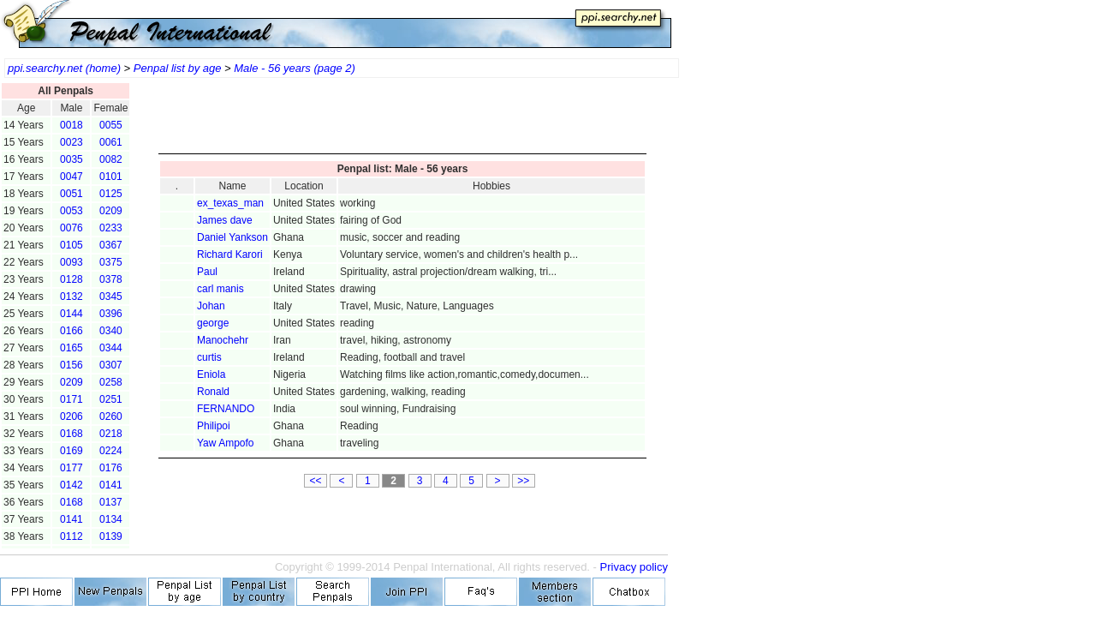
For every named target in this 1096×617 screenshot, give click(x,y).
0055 (110, 125)
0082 (110, 159)
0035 (71, 159)
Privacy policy (634, 566)
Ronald (213, 392)
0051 (71, 194)
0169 (71, 451)
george (213, 323)
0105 (71, 245)
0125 (110, 194)
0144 (71, 314)
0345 (110, 297)
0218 (110, 434)
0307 (110, 365)
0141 (110, 485)
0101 (110, 177)
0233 (110, 228)
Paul (207, 272)
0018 (71, 125)
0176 (110, 468)
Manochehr (222, 340)
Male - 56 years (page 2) (294, 68)
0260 (110, 416)
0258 (110, 382)
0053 (71, 211)
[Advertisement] (402, 120)
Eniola (211, 374)
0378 (110, 279)
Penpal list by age (178, 68)
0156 (71, 365)
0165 (71, 348)
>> (523, 481)
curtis (209, 357)
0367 (110, 245)
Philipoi (213, 426)
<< (316, 481)
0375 (110, 262)
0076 (71, 228)
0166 (71, 331)
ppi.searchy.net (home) (64, 68)
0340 (110, 331)
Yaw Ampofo (225, 443)
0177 (71, 468)
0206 (71, 416)
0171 (71, 399)
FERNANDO (225, 409)
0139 (110, 536)
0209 (110, 211)
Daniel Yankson (232, 237)
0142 (71, 485)
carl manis (220, 289)
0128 (71, 279)
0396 (110, 314)
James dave (225, 220)
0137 (110, 502)
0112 (71, 536)
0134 (110, 519)
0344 (110, 348)
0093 (71, 262)
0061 (110, 142)
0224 (110, 451)
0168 (71, 434)
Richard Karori (230, 255)
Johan (211, 306)
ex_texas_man (230, 203)
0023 (71, 142)
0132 (71, 297)
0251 (110, 399)
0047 (71, 177)
